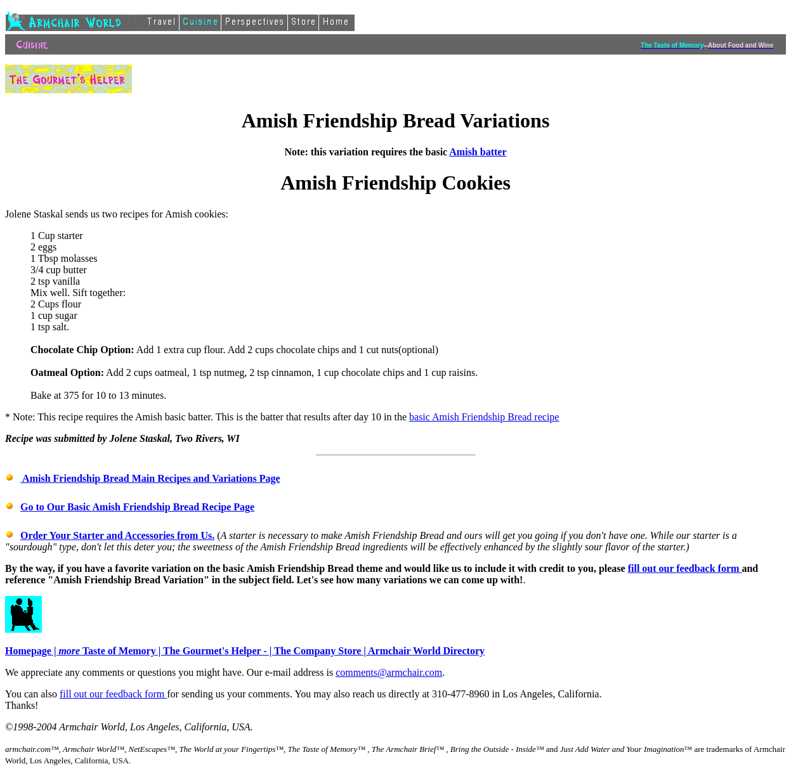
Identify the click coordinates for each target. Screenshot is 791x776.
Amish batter (477, 151)
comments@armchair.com (389, 672)
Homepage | (31, 650)
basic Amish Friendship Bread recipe (484, 416)
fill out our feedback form (685, 568)
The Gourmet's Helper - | (218, 650)
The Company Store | (321, 650)
